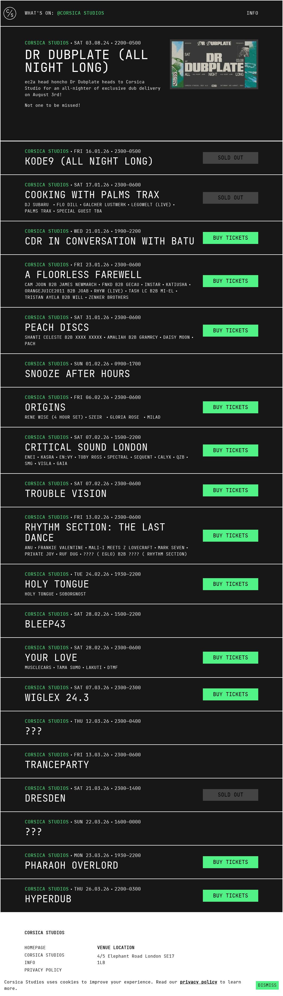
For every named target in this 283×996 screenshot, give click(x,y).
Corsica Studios (82, 13)
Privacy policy (43, 970)
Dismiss (267, 985)
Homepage (35, 948)
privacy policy (198, 982)
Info (252, 13)
